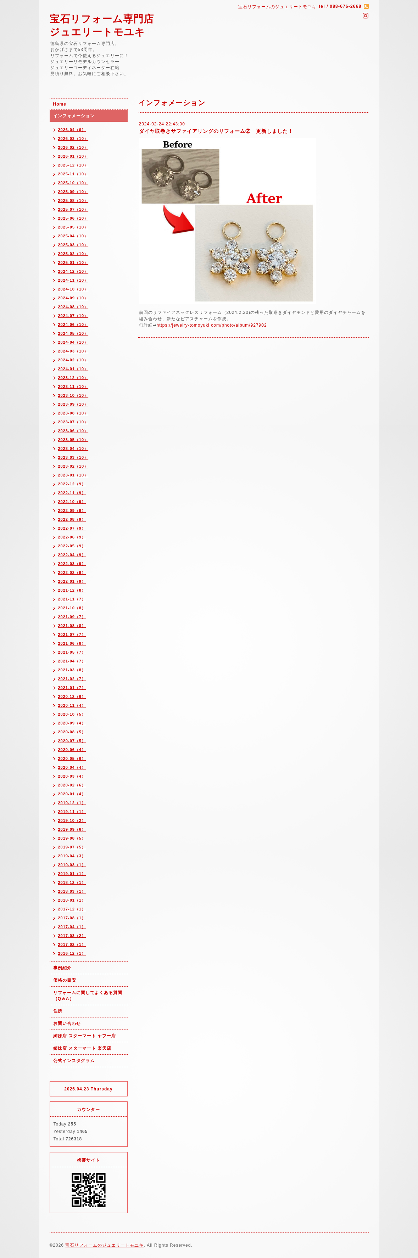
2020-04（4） (72, 767)
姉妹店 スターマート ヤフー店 (84, 1035)
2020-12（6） (72, 696)
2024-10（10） (73, 289)
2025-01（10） (73, 262)
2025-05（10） (73, 227)
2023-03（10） (73, 457)
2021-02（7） (72, 679)
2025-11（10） (73, 174)
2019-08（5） (72, 838)
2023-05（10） (73, 440)
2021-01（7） (72, 688)
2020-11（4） (72, 705)
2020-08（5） (72, 732)
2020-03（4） (72, 776)
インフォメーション (74, 115)
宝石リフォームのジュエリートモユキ (104, 1245)
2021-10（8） (72, 608)
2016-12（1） (72, 953)
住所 (57, 1011)
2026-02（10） (73, 147)
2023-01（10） (73, 475)
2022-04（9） (72, 555)
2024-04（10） (73, 342)
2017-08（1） (72, 918)
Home (59, 104)
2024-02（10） (73, 360)
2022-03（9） (72, 564)
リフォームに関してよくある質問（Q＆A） (87, 995)
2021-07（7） (72, 634)
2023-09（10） (73, 404)
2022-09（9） (72, 510)
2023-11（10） (73, 386)
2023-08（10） (73, 413)
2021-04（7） (72, 661)
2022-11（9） (72, 493)
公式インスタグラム (74, 1060)
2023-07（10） (73, 422)
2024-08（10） (73, 307)
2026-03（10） (73, 138)
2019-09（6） (72, 829)
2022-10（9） (72, 502)
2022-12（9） (72, 484)
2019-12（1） (72, 803)
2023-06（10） (73, 431)
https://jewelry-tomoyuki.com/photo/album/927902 (212, 325)
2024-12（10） (73, 271)
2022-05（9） (72, 546)
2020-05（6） (72, 758)
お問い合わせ (67, 1023)
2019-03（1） (72, 865)
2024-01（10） (73, 369)
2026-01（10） (73, 156)
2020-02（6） (72, 785)
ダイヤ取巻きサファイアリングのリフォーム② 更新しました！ (216, 131)
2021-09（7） (72, 617)
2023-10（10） (73, 395)
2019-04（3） (72, 856)
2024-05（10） (73, 333)
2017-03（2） (72, 935)
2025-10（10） (73, 183)
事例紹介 (62, 967)
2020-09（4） (72, 723)
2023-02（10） (73, 466)
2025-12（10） (73, 165)
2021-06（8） (72, 643)
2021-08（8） (72, 626)
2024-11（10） (73, 280)
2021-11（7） (72, 599)
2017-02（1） (72, 944)
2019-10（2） (72, 820)
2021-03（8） (72, 670)
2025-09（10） (73, 192)
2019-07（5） (72, 847)
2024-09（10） (73, 298)
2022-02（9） (72, 572)
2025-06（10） (73, 218)
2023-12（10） (73, 378)
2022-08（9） (72, 519)
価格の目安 (64, 980)
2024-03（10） (73, 351)
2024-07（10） (73, 316)
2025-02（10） (73, 254)
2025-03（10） (73, 245)
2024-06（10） (73, 324)
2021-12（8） (72, 590)
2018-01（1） (72, 900)
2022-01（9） (72, 581)
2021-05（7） (72, 652)
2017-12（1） (72, 909)
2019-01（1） (72, 873)
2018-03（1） (72, 891)
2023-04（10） (73, 448)
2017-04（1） (72, 927)
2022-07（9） (72, 528)
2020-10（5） (72, 714)
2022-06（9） (72, 537)
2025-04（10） (73, 236)
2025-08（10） (73, 200)
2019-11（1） (72, 811)
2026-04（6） (72, 130)
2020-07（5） (72, 741)
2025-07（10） (73, 209)
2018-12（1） (72, 882)
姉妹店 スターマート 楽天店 (82, 1048)
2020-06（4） (72, 750)
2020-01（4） (72, 794)
